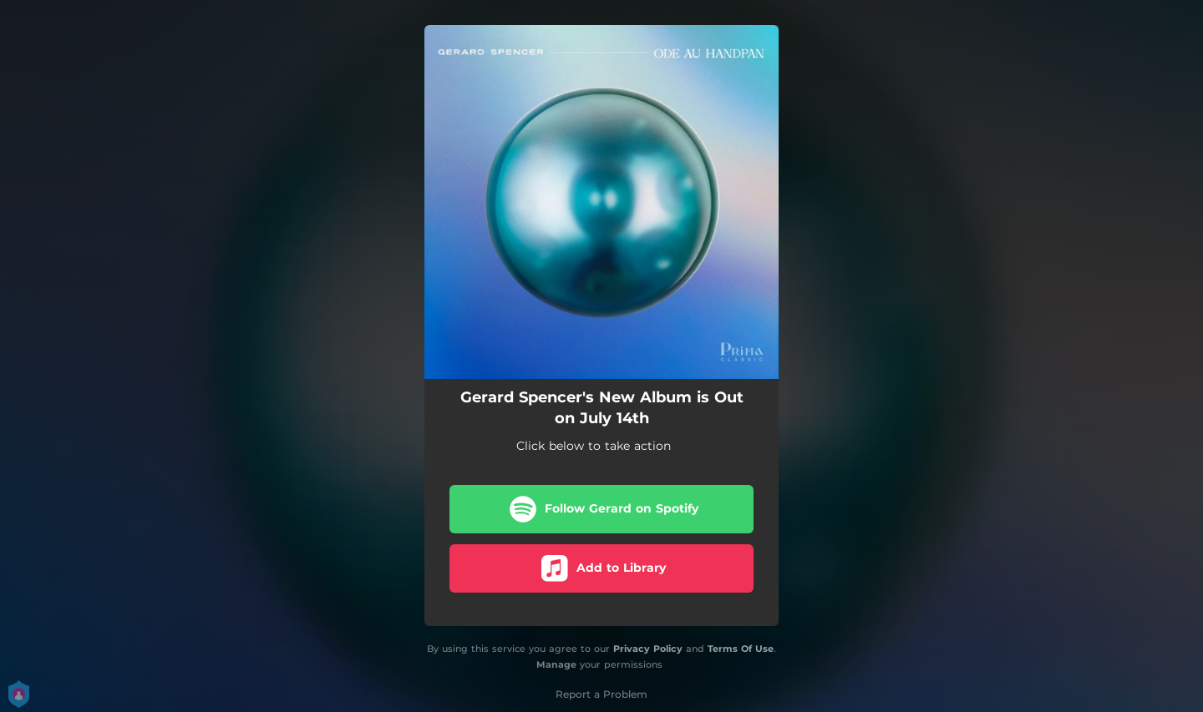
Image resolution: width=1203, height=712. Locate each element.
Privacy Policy (648, 648)
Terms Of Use (741, 648)
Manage (556, 664)
